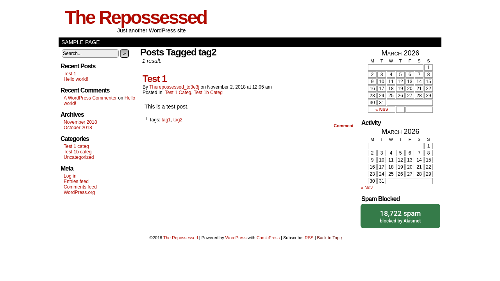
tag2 (177, 120)
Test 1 (70, 73)
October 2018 (78, 127)
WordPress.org (79, 192)
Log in (70, 176)
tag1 (166, 120)
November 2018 (80, 122)
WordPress (235, 237)
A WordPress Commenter (90, 98)
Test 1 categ (76, 146)
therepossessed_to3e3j (174, 87)
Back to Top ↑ (330, 237)
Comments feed (80, 187)
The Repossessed (136, 17)
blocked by (400, 216)
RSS (309, 237)
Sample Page (80, 42)
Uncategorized (79, 157)
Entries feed (76, 181)
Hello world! (76, 79)
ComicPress (268, 237)
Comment (343, 125)
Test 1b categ (77, 152)
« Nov (381, 109)
